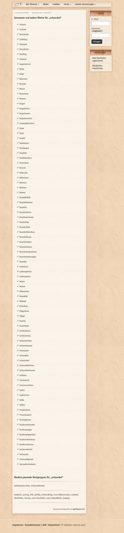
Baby (21, 69)
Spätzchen (24, 395)
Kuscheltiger (25, 242)
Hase (21, 128)
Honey (22, 168)
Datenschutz (54, 525)
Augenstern (25, 64)
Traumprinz (25, 420)
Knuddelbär (25, 197)
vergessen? (97, 31)
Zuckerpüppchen (27, 434)
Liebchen (23, 266)
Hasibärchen (25, 158)
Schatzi (23, 59)
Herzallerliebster (27, 464)
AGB (44, 525)
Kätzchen (23, 178)
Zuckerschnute (26, 444)
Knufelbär (24, 222)
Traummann (25, 415)
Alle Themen (32, 4)
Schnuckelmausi (27, 370)
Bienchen (24, 94)
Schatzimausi (25, 345)
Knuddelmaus (26, 202)
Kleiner (23, 187)
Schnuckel (24, 360)
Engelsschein (25, 118)
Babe (21, 74)
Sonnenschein (26, 385)
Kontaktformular (33, 525)
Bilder (45, 4)
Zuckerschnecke (27, 425)
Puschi (22, 321)
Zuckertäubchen (27, 439)
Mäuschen (24, 291)
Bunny (22, 98)
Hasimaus (24, 143)
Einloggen (97, 42)
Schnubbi (24, 355)
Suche (67, 4)
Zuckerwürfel (25, 449)
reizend (74, 495)
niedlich (18, 495)
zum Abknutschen (62, 495)
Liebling (23, 39)
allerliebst (18, 498)
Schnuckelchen (26, 365)
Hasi (21, 133)
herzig (27, 498)
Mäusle (22, 301)
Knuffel (23, 207)
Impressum (17, 525)
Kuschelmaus (25, 247)
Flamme (23, 44)
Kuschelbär (24, 227)
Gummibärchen (26, 123)
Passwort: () (97, 30)
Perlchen (23, 306)
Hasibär (23, 153)
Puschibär (24, 326)
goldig (37, 495)
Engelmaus (24, 113)
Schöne (23, 375)
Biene (22, 89)
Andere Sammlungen (85, 4)
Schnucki (23, 454)
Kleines (23, 182)
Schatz (22, 24)
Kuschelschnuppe (27, 257)
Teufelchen (24, 410)
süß (31, 495)
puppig (66, 498)
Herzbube (24, 34)
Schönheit (24, 380)
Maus (22, 281)
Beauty (22, 84)
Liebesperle (25, 276)
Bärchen (23, 79)
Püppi (22, 316)
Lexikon (56, 4)
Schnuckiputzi (26, 459)
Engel (22, 103)
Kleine (22, 192)
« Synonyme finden (21, 13)
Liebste (22, 29)
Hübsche (23, 173)
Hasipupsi (24, 148)
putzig (26, 495)
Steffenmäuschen (22, 486)
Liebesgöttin (25, 271)
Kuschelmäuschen (28, 252)
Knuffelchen (25, 212)
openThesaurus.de (78, 509)
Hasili (22, 138)
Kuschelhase (25, 237)
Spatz (22, 390)
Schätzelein (25, 336)
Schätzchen (25, 331)
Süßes (22, 405)
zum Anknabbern (54, 498)
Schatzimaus (25, 341)
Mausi (22, 286)
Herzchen (24, 163)
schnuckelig (47, 495)
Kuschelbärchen (27, 232)
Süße (21, 400)
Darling (23, 54)
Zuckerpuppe (25, 429)
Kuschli (23, 261)
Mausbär (23, 296)
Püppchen (24, 311)
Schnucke (24, 350)
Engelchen (24, 108)
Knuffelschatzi (26, 217)
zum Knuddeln (38, 498)
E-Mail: (95, 19)
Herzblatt (24, 49)
